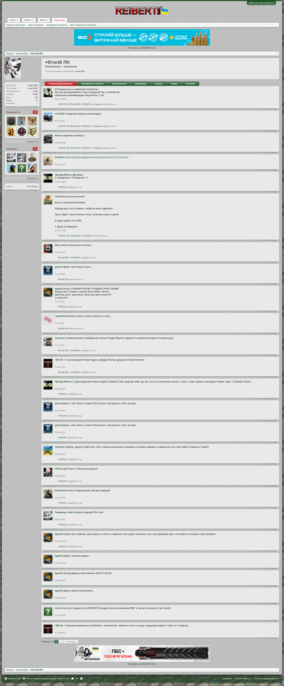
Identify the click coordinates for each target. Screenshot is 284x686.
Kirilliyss (60, 157)
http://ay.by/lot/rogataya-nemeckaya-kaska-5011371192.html (96, 157)
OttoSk (59, 468)
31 (35, 149)
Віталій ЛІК (75, 104)
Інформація (140, 84)
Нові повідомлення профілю (83, 25)
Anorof (59, 608)
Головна (72, 678)
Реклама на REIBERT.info (142, 47)
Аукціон (159, 84)
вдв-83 (59, 288)
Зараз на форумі (35, 25)
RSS (81, 678)
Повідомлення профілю (61, 84)
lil (56, 89)
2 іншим (97, 126)
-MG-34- (59, 359)
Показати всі (32, 141)
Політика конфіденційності (266, 678)
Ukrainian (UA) (14, 678)
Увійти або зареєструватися (261, 3)
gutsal (58, 267)
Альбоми (190, 84)
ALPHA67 (60, 113)
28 (35, 112)
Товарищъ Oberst (65, 512)
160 (36, 97)
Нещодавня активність (56, 25)
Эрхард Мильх (63, 174)
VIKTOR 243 (63, 104)
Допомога (227, 678)
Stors (58, 245)
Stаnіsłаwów (32, 186)
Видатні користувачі (16, 25)
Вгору (77, 678)
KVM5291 (86, 104)
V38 (57, 196)
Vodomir (59, 447)
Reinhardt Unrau (64, 490)
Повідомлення (119, 84)
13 (37, 100)
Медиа (174, 84)
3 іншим (97, 104)
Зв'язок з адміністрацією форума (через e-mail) (47, 678)
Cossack (59, 338)
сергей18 (60, 316)
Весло (58, 135)
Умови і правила (242, 678)
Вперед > (72, 641)
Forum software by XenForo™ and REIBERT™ (241, 685)
